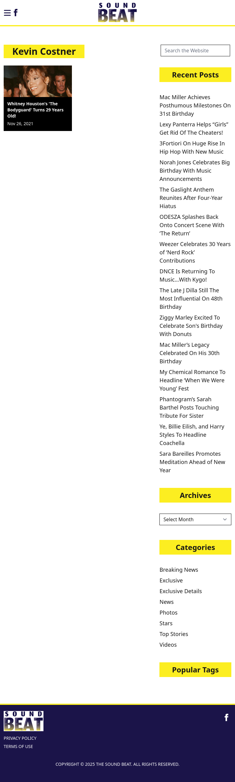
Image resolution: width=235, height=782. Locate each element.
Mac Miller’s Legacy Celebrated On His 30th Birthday (189, 353)
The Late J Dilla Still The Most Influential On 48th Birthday (190, 298)
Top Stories (173, 634)
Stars (166, 623)
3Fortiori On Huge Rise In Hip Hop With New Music (192, 147)
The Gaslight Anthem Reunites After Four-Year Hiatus (190, 198)
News (166, 601)
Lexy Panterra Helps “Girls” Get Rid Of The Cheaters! (193, 128)
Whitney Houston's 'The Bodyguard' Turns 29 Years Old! (35, 110)
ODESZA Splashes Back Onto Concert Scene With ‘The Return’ (191, 225)
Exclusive (171, 580)
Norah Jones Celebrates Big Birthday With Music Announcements (194, 170)
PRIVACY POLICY (20, 738)
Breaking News (178, 569)
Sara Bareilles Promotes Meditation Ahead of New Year (192, 462)
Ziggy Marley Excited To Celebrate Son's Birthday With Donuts (190, 326)
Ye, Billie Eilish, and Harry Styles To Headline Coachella (191, 435)
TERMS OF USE (18, 746)
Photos (168, 612)
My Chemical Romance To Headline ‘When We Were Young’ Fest (192, 380)
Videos (168, 644)
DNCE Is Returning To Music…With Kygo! (187, 275)
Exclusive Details (180, 591)
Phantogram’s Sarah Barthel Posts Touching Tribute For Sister (189, 407)
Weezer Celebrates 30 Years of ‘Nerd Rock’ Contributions (195, 252)
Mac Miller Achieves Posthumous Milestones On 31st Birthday (195, 105)
